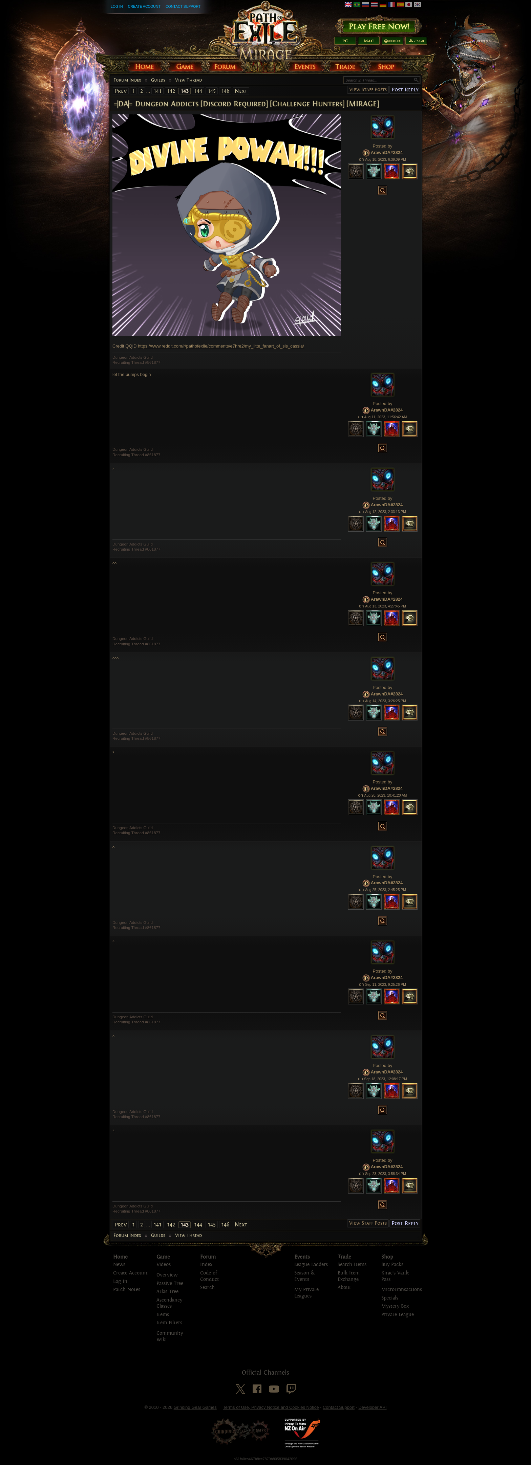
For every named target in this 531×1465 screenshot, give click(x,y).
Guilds (158, 80)
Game (163, 1257)
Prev (121, 91)
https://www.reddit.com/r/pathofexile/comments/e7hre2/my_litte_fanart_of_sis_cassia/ (221, 346)
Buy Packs (392, 1264)
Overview (166, 1275)
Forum (208, 1257)
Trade (344, 1257)
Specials (389, 1298)
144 (198, 91)
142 (171, 91)
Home (120, 1257)
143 (184, 91)
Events (302, 1257)
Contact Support (183, 6)
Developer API (372, 1407)
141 (157, 91)
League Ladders (311, 1264)
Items (162, 1314)
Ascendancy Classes (169, 1303)
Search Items (352, 1264)
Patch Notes (126, 1289)
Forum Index (127, 80)
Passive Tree (169, 1283)
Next (241, 91)
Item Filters (169, 1323)
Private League (397, 1314)
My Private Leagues (306, 1293)
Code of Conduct (209, 1276)
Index (206, 1264)
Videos (163, 1264)
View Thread (188, 80)
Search (207, 1287)
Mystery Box (395, 1306)
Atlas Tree (167, 1291)
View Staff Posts (368, 89)
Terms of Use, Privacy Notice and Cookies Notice (271, 1407)
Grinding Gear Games (195, 1407)
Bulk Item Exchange (349, 1276)
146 (225, 91)
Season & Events (304, 1276)
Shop (387, 1257)
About (344, 1287)
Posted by (382, 146)
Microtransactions (401, 1289)
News (119, 1264)
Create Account (144, 6)
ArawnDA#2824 (387, 152)
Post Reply (404, 89)
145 (212, 91)
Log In (117, 6)
